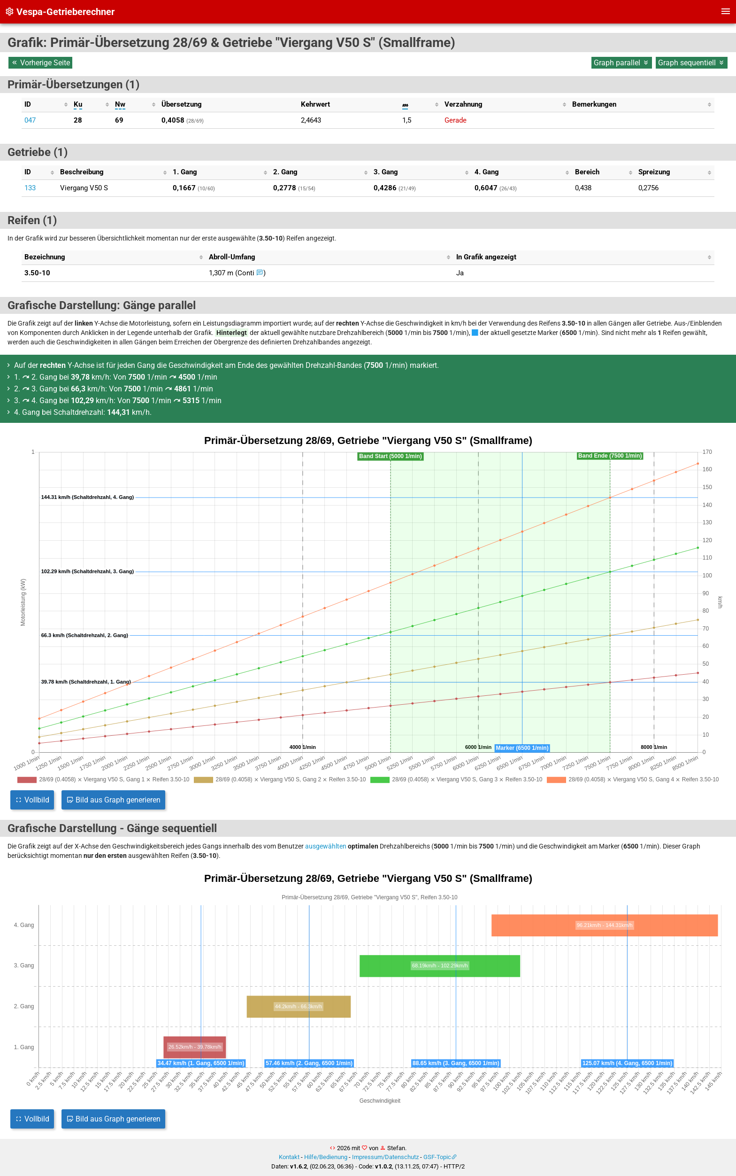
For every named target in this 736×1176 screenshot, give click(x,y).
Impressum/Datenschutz (385, 1156)
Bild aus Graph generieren (113, 799)
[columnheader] (46, 105)
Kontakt (289, 1156)
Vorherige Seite (40, 62)
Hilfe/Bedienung (325, 1156)
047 (30, 120)
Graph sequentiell (691, 62)
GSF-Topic (437, 1156)
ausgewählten (325, 846)
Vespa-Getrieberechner (60, 11)
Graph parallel (622, 62)
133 (30, 188)
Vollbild (32, 799)
